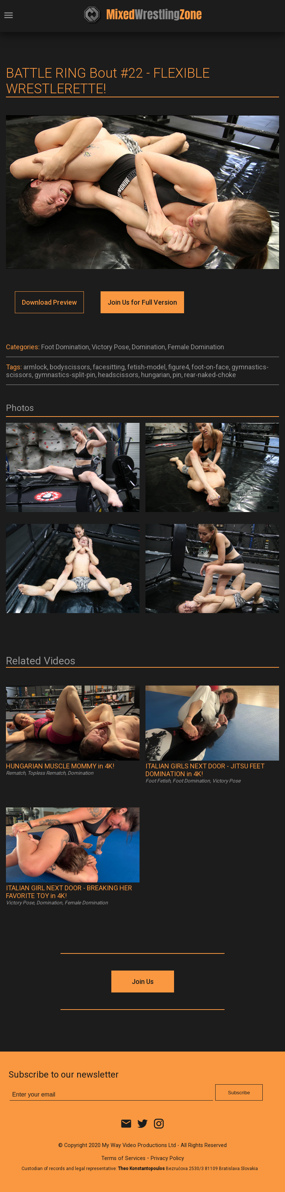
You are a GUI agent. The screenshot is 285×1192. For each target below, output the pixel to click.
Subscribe (239, 1092)
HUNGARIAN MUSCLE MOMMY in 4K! (60, 766)
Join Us (143, 981)
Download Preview (49, 302)
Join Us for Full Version (142, 302)
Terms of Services (123, 1158)
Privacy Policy (167, 1158)
